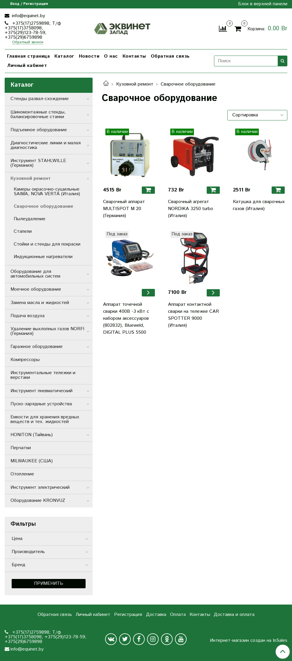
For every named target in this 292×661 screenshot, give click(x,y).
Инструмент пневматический (41, 391)
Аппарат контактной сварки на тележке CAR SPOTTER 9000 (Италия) (193, 315)
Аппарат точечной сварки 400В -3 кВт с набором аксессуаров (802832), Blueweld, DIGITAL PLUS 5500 (126, 318)
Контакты (134, 56)
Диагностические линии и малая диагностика (45, 145)
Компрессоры (25, 359)
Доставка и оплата (234, 614)
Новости (89, 56)
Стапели (23, 231)
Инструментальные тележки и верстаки (42, 375)
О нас (111, 56)
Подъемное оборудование (38, 130)
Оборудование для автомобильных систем (35, 274)
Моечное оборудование (35, 289)
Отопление (22, 474)
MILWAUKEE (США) (31, 461)
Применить (48, 583)
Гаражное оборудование (36, 346)
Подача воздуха (27, 315)
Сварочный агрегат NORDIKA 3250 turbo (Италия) (190, 208)
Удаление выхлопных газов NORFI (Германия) (47, 331)
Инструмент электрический (40, 487)
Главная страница (28, 56)
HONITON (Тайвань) (31, 434)
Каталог (64, 56)
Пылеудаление (29, 219)
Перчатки (20, 448)
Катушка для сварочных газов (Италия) (259, 205)
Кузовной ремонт (134, 84)
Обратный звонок (27, 43)
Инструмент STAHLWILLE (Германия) (38, 163)
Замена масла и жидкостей (39, 302)
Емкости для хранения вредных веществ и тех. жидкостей (44, 419)
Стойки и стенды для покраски (47, 244)
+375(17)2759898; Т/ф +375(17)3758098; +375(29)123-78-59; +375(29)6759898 (33, 30)
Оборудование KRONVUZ (37, 500)
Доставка (156, 614)
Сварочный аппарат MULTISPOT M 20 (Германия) (124, 208)
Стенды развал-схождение (39, 98)
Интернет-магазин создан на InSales (248, 640)
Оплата (178, 614)
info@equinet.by (27, 16)
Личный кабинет (27, 65)
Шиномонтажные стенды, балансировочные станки (38, 114)
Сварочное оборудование (43, 206)
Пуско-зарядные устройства (41, 404)
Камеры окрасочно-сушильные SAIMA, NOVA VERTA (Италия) (47, 191)
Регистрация (128, 614)
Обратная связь (170, 56)
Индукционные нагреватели (43, 256)
